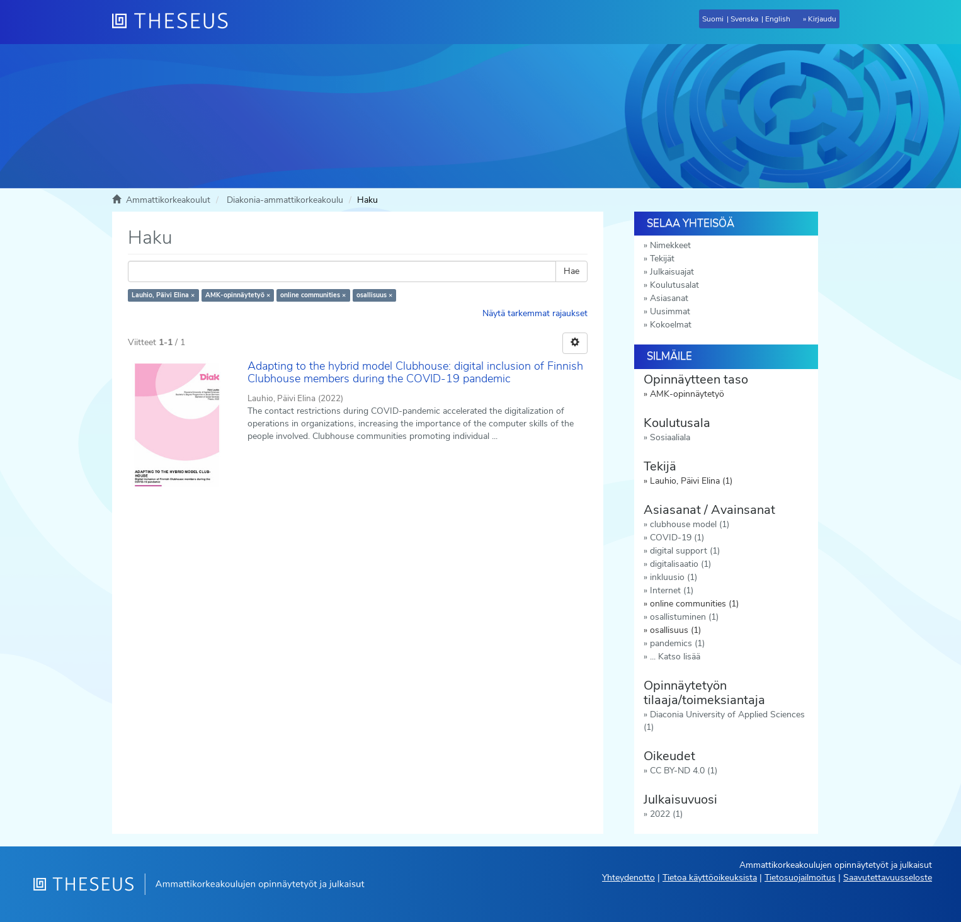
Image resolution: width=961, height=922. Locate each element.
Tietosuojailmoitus (800, 878)
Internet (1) (671, 590)
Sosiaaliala (670, 437)
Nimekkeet (670, 245)
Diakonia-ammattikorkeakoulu (285, 200)
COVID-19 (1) (677, 538)
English (777, 19)
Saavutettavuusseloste (887, 878)
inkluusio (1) (673, 577)
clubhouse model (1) (689, 524)
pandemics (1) (677, 643)
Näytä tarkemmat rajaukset (535, 313)
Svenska (744, 19)
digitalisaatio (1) (680, 564)
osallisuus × (374, 295)
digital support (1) (685, 551)
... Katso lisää (675, 657)
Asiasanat (669, 298)
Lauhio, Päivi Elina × (163, 295)
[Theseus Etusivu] (175, 22)
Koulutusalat (674, 285)
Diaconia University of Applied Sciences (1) (724, 721)
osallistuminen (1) (684, 617)
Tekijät (662, 259)
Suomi (713, 19)
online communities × (313, 295)
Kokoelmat (670, 325)
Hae (571, 271)
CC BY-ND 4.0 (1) (683, 771)
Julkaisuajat (672, 272)
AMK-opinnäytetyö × (237, 295)
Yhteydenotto (628, 878)
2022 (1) (666, 814)
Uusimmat (670, 311)
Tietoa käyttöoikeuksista (709, 878)
